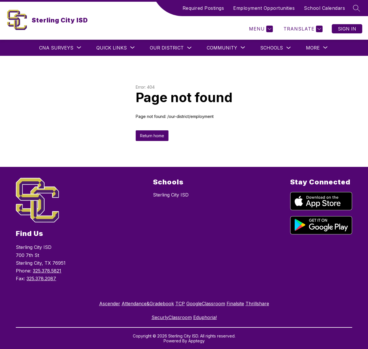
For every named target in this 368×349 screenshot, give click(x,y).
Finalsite (235, 303)
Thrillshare (257, 303)
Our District (167, 48)
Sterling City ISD (171, 195)
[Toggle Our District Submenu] (189, 48)
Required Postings (203, 8)
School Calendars (324, 8)
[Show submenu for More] (313, 47)
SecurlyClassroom (172, 317)
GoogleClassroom (205, 303)
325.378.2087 (41, 278)
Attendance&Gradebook (148, 303)
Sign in (347, 29)
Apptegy (196, 340)
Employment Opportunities (264, 8)
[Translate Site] (302, 29)
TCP (180, 303)
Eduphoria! (205, 317)
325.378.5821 (47, 271)
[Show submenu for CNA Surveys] (56, 47)
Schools (271, 48)
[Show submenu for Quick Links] (111, 47)
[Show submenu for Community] (222, 47)
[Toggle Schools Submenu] (288, 48)
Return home (152, 135)
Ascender (109, 303)
